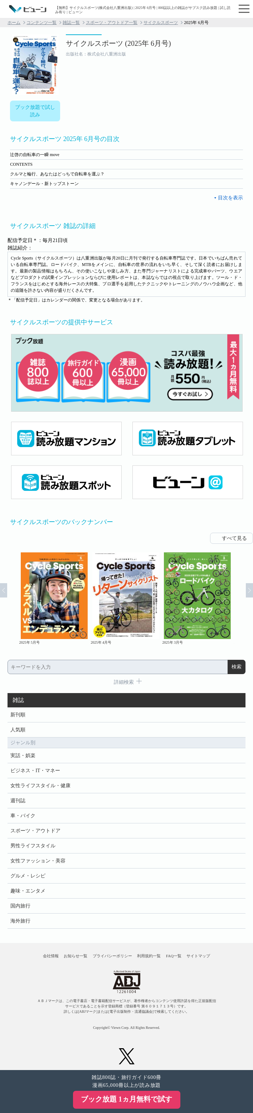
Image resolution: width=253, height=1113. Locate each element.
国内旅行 (20, 906)
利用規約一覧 (149, 956)
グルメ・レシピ (27, 876)
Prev (3, 590)
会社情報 (51, 956)
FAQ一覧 (173, 956)
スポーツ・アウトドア (35, 830)
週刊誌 (17, 800)
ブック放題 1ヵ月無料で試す (126, 1099)
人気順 (17, 729)
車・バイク (22, 815)
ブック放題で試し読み (35, 111)
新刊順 (17, 714)
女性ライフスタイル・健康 (40, 785)
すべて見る (234, 538)
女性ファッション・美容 (37, 860)
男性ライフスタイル (32, 845)
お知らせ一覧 (75, 956)
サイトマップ (198, 956)
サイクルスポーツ (160, 22)
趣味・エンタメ (27, 891)
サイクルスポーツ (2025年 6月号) (118, 43)
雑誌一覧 (71, 22)
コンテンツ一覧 (41, 22)
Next (249, 590)
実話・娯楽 (22, 755)
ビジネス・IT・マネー (35, 770)
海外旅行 (20, 921)
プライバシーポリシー (112, 956)
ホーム (14, 22)
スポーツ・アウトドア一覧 (111, 22)
